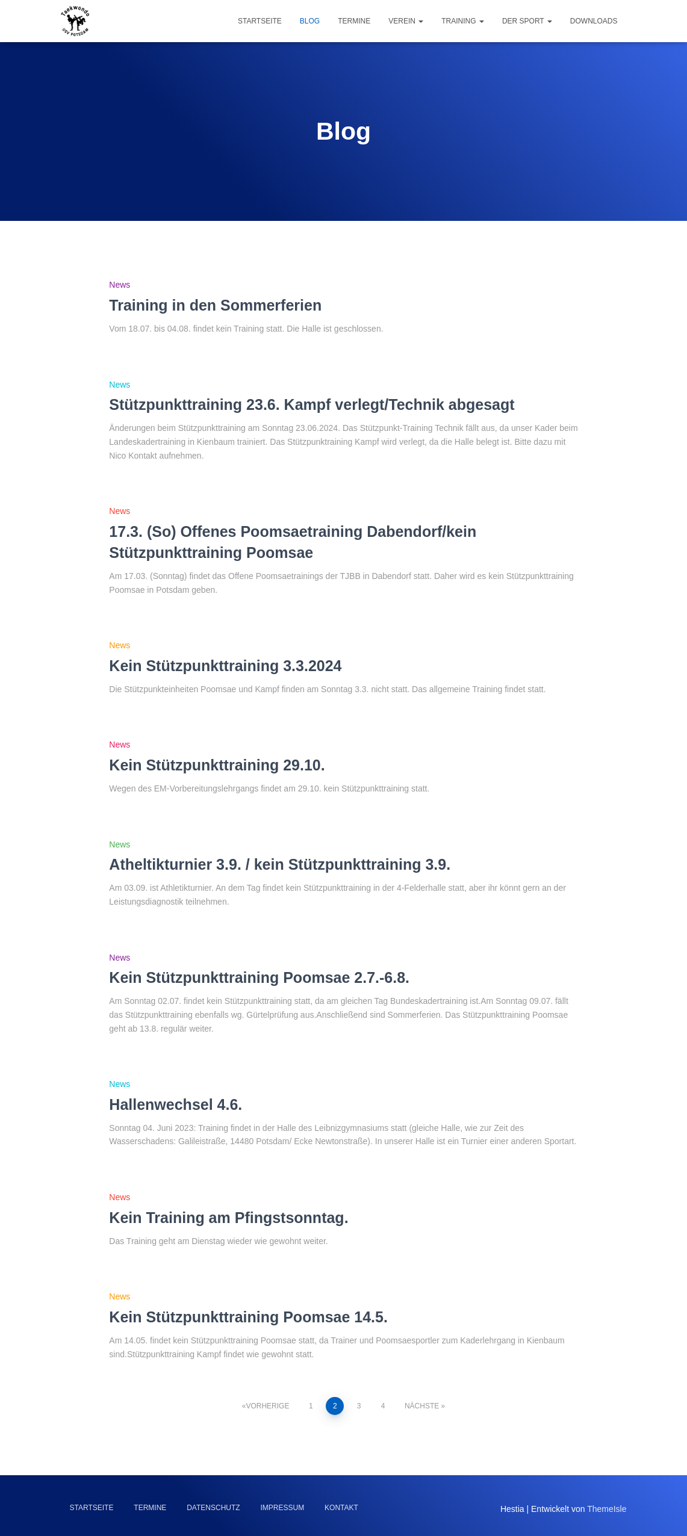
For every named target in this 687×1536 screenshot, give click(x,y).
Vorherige (267, 1406)
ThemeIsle (606, 1509)
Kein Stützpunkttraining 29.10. (217, 765)
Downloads (594, 21)
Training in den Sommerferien (215, 305)
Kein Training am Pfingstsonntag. (228, 1217)
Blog (310, 21)
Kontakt (341, 1507)
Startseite (260, 21)
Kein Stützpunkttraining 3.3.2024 (225, 665)
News (119, 285)
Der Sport (527, 21)
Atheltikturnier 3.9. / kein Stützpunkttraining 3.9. (279, 864)
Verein (405, 21)
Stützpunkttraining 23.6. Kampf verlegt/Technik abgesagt (311, 404)
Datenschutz (213, 1507)
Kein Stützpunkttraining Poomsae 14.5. (248, 1316)
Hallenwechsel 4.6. (175, 1104)
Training (462, 21)
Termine (354, 21)
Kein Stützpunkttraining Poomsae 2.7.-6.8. (259, 977)
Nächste (422, 1406)
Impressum (283, 1507)
